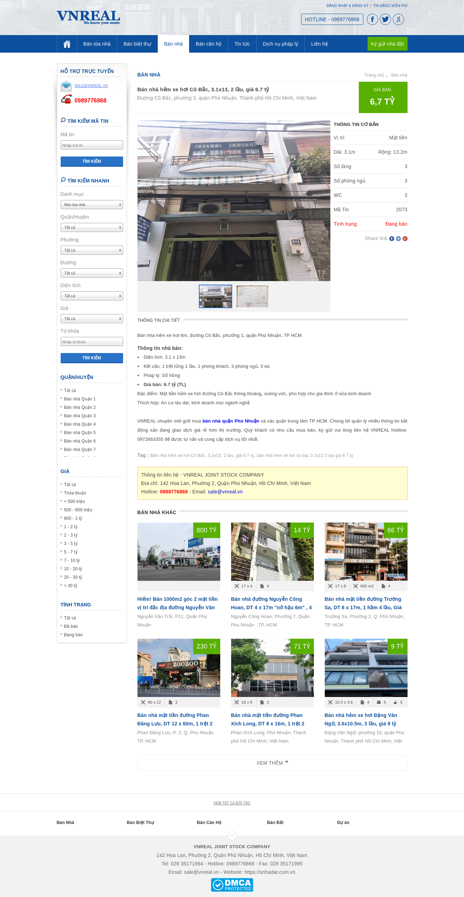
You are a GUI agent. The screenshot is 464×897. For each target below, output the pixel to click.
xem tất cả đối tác (232, 803)
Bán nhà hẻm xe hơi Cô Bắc (177, 455)
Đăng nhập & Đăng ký (348, 6)
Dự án (343, 822)
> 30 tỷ (71, 585)
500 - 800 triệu (78, 509)
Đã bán (71, 626)
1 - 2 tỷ (71, 526)
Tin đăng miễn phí (390, 6)
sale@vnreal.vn (225, 491)
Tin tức (242, 44)
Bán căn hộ (208, 44)
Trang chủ (374, 75)
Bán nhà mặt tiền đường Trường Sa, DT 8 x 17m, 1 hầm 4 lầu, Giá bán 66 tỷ (363, 607)
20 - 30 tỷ (73, 577)
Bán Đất (275, 822)
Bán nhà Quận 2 (80, 407)
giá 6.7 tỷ (245, 455)
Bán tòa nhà (97, 44)
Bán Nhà (65, 822)
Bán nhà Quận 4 (80, 424)
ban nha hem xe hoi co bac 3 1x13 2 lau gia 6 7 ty (305, 455)
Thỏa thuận (75, 493)
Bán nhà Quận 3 (80, 415)
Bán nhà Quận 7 (80, 449)
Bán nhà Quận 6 (80, 441)
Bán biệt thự (137, 44)
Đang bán (73, 634)
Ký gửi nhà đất (387, 44)
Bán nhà (173, 44)
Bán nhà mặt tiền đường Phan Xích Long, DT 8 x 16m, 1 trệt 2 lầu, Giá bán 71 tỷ (267, 723)
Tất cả (70, 390)
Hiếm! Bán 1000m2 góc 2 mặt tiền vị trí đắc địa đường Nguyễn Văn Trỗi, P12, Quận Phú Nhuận (177, 607)
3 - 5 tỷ (71, 543)
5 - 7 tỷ (71, 552)
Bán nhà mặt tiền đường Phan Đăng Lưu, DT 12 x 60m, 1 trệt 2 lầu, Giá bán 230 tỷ (175, 723)
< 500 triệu (74, 501)
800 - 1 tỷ (73, 518)
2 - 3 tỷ (71, 535)
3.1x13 (214, 455)
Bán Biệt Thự (140, 822)
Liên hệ (319, 44)
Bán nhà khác (156, 512)
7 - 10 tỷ (72, 560)
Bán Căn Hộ (209, 822)
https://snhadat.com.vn (269, 872)
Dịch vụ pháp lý (280, 44)
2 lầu (228, 455)
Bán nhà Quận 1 (80, 399)
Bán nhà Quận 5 (80, 432)
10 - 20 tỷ (73, 568)
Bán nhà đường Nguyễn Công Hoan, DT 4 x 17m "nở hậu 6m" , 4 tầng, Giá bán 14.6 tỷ (271, 607)
